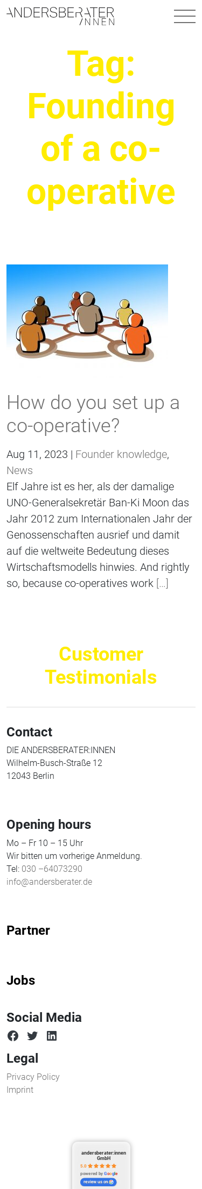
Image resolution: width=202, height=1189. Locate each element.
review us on (98, 1182)
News (19, 470)
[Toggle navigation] (185, 16)
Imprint (19, 1090)
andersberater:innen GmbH (103, 1155)
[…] (161, 583)
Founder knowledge (121, 454)
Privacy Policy (33, 1077)
